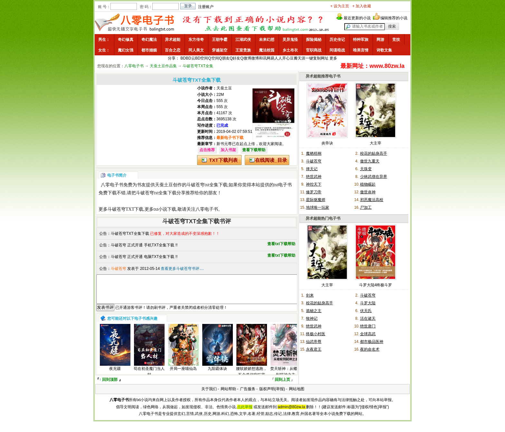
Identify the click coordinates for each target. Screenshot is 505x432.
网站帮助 (228, 394)
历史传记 (337, 39)
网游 (380, 39)
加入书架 (228, 150)
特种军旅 (360, 39)
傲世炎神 (368, 192)
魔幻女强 (125, 50)
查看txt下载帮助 (281, 244)
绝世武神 (313, 176)
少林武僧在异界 (373, 176)
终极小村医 (315, 334)
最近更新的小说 (357, 18)
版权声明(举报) (272, 394)
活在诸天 (368, 318)
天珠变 (366, 169)
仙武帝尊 (313, 341)
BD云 (190, 58)
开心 (286, 58)
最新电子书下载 (229, 137)
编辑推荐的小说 (393, 18)
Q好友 (235, 58)
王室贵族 (243, 50)
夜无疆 (115, 374)
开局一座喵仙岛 (183, 374)
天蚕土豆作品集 (163, 66)
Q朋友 (224, 58)
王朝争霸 (219, 39)
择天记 (312, 169)
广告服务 (247, 394)
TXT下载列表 (223, 160)
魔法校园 (266, 50)
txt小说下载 (165, 209)
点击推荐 (207, 150)
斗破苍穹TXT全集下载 (130, 233)
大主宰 (375, 143)
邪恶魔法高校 (371, 200)
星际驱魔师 (315, 200)
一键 (309, 58)
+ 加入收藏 (361, 6)
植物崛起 (368, 184)
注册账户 (206, 7)
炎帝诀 (327, 143)
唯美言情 (360, 50)
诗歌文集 (384, 50)
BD (183, 58)
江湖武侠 (243, 39)
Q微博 (245, 58)
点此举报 (244, 412)
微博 (255, 58)
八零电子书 (134, 66)
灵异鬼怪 (290, 39)
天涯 (301, 58)
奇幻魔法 (149, 39)
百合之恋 (172, 50)
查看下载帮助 (253, 150)
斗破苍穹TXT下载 (125, 209)
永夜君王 (313, 349)
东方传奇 (196, 39)
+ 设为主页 (339, 6)
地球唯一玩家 (317, 207)
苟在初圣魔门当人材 (149, 377)
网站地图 (296, 394)
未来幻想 (266, 39)
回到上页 (282, 385)
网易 (270, 58)
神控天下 (313, 184)
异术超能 (172, 39)
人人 (278, 58)
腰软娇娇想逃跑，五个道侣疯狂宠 (251, 377)
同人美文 (196, 50)
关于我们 (209, 394)
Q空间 (213, 58)
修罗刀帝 (313, 192)
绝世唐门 (368, 326)
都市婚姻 (149, 50)
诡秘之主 (313, 310)
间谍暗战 (337, 50)
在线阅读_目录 (271, 160)
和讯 (263, 58)
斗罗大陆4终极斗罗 (375, 285)
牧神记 (312, 318)
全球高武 (368, 334)
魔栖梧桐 (313, 153)
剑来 (310, 295)
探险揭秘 (313, 39)
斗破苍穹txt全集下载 (206, 184)
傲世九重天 (369, 161)
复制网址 (321, 58)
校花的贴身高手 (373, 153)
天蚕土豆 (224, 88)
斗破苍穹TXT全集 (198, 66)
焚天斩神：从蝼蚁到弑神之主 (285, 377)
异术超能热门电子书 (323, 218)
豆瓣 (294, 58)
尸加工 (366, 207)
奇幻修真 (125, 39)
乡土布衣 (290, 50)
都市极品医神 (371, 341)
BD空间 (201, 58)
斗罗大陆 (368, 303)
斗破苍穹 (313, 161)
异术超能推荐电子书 (323, 76)
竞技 (396, 39)
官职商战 (313, 50)
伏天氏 (366, 310)
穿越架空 (219, 50)
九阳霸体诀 (217, 374)
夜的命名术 (369, 349)
